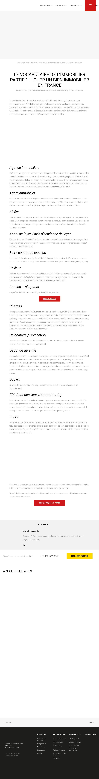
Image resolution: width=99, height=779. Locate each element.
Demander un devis (79, 556)
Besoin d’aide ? (49, 299)
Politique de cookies (59, 750)
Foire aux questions (59, 739)
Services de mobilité (75, 742)
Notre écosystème (43, 747)
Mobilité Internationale (57, 90)
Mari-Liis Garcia (77, 90)
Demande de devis (61, 5)
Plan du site (56, 758)
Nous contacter (46, 5)
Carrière (39, 753)
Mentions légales (58, 742)
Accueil (19, 62)
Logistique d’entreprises (73, 749)
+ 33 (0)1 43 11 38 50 (49, 556)
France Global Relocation (41, 739)
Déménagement (74, 739)
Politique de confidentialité (57, 746)
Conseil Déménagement (30, 62)
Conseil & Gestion (74, 745)
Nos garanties (41, 743)
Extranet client (76, 5)
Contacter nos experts (49, 503)
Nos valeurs (41, 750)
